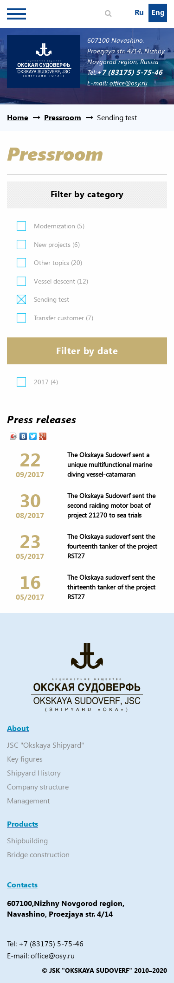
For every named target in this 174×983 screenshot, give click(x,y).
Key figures (25, 758)
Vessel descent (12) (61, 281)
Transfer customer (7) (63, 317)
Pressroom (62, 117)
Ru (139, 12)
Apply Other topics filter (21, 262)
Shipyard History (34, 772)
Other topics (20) (58, 262)
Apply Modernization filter (21, 226)
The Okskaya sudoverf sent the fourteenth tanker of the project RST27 (112, 546)
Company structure (38, 786)
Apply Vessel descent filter (21, 281)
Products (22, 823)
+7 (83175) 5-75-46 (51, 943)
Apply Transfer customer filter (21, 318)
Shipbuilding (27, 840)
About (18, 728)
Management (28, 800)
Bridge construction (38, 854)
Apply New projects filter (21, 244)
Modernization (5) (59, 225)
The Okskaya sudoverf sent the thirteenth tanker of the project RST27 (111, 587)
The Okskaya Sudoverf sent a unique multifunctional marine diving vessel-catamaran (109, 464)
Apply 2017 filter (21, 382)
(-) (21, 299)
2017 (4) (46, 381)
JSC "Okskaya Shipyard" (45, 745)
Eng (158, 12)
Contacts (22, 884)
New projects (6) (57, 244)
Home (17, 117)
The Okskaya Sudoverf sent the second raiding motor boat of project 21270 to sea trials (111, 505)
